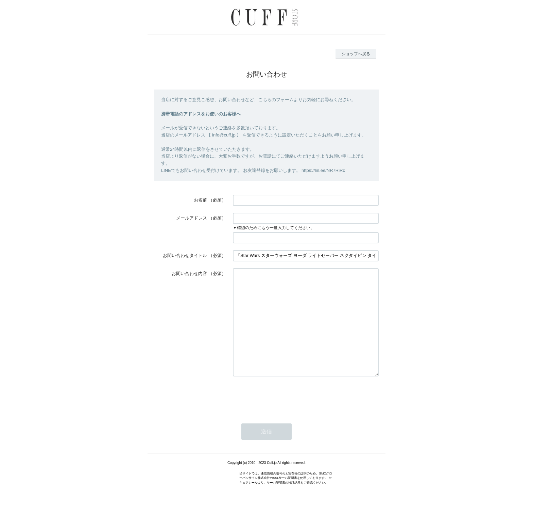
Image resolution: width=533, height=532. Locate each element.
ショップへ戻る (356, 53)
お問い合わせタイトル (185, 255)
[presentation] (284, 417)
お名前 (200, 200)
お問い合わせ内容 (189, 273)
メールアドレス (191, 218)
